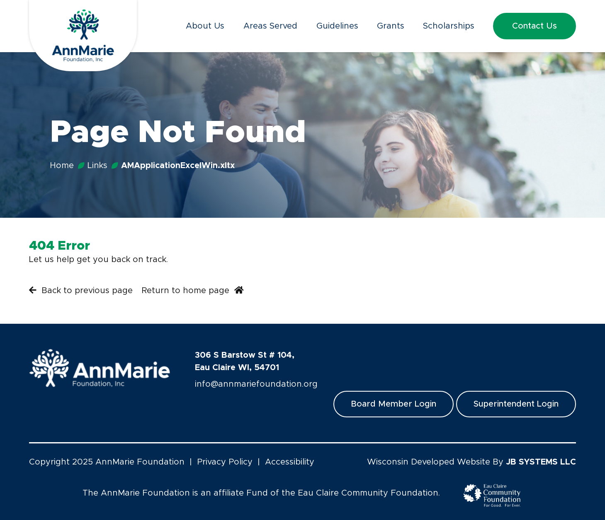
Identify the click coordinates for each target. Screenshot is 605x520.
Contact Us (534, 26)
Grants (390, 26)
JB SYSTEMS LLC (541, 462)
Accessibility (289, 462)
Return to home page (192, 290)
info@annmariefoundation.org (256, 384)
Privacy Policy (225, 462)
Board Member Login (393, 404)
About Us (205, 26)
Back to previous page (81, 290)
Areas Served (270, 26)
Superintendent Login (516, 404)
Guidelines (337, 26)
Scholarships (448, 26)
